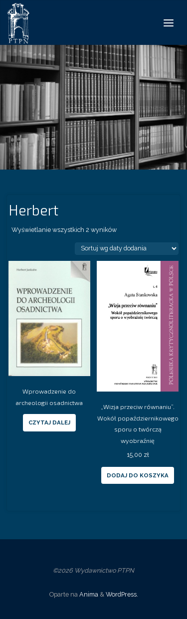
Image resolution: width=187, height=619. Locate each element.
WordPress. (122, 594)
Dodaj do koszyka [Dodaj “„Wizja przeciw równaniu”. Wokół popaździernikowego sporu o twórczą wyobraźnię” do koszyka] (138, 475)
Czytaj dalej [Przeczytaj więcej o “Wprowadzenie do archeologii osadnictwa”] (49, 422)
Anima (88, 594)
